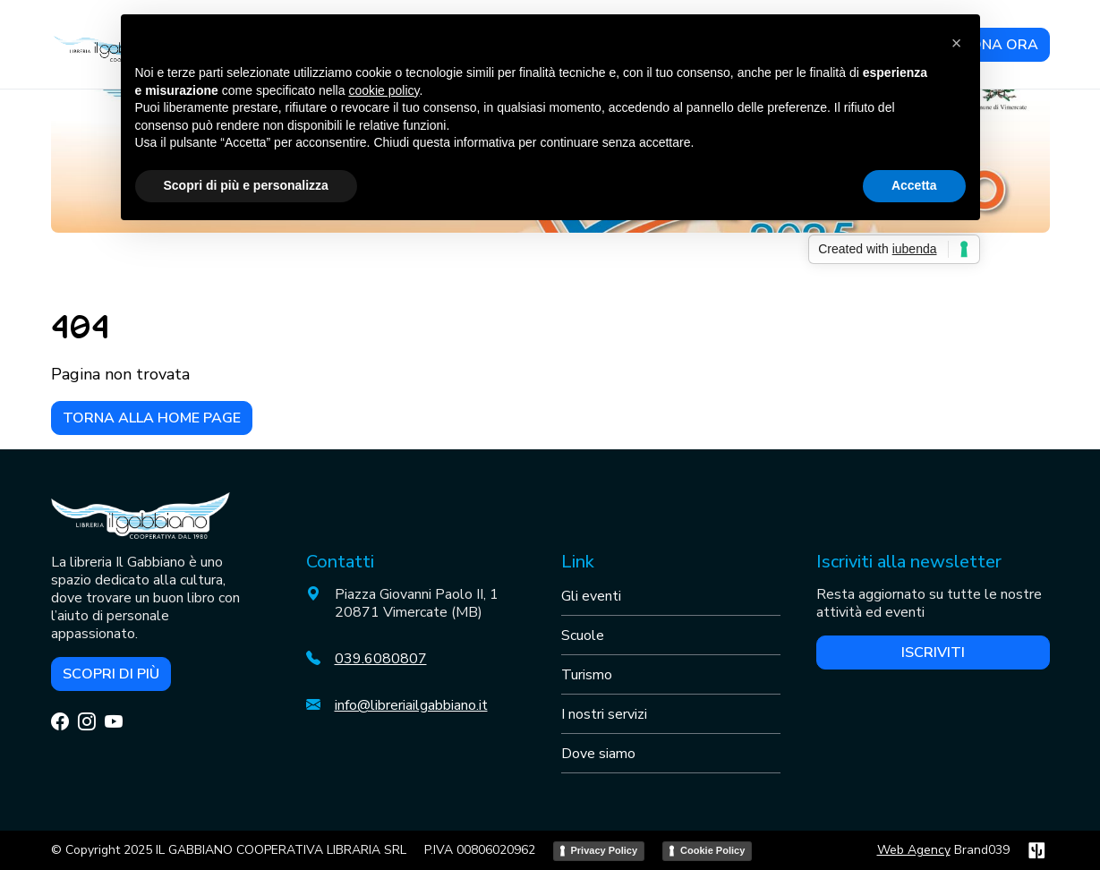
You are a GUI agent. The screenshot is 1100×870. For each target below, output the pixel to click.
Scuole (582, 635)
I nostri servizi (604, 714)
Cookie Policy (712, 850)
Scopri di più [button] (111, 674)
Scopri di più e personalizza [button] (246, 185)
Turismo (586, 675)
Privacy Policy (604, 850)
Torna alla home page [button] (152, 418)
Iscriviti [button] (933, 652)
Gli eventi (591, 596)
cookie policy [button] (383, 90)
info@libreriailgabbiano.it (411, 705)
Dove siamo (598, 753)
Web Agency (914, 849)
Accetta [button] (914, 185)
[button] (956, 43)
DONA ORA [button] (998, 45)
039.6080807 (381, 659)
